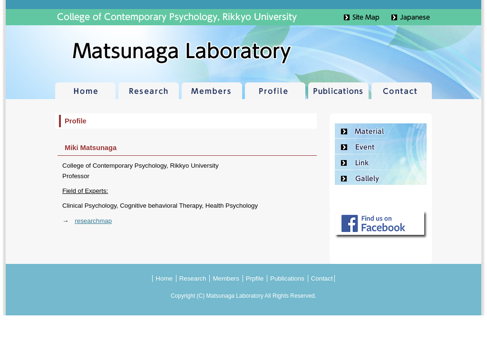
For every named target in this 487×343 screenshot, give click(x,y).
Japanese (422, 17)
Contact (401, 90)
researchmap (93, 220)
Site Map (369, 17)
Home (85, 90)
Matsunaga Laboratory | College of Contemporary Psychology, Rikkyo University (119, 52)
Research (148, 90)
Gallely (380, 177)
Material (380, 131)
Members (212, 90)
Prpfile (255, 278)
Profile (275, 90)
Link (380, 162)
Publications (338, 90)
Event (380, 146)
